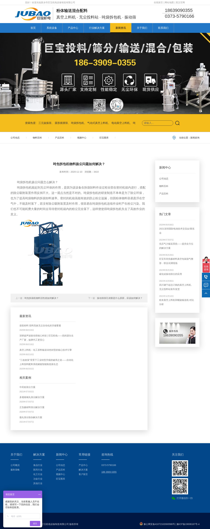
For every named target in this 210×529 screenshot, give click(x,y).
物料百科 (37, 137)
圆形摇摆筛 (61, 123)
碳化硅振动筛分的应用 (170, 274)
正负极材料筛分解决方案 (31, 407)
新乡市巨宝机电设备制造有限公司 (58, 2)
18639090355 (179, 10)
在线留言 (158, 2)
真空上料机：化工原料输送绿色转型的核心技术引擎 (45, 350)
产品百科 (59, 137)
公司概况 (15, 465)
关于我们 (142, 27)
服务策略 (15, 469)
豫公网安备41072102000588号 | (158, 524)
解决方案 (83, 469)
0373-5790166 (179, 16)
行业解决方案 (97, 27)
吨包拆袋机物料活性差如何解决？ (37, 298)
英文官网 (180, 2)
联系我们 (163, 27)
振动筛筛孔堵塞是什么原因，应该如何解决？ (115, 298)
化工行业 (37, 474)
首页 (33, 27)
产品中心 (73, 27)
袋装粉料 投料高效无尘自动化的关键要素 (40, 325)
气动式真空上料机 (97, 123)
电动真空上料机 (120, 123)
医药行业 (37, 469)
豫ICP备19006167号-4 (188, 524)
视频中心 (81, 137)
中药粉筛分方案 (27, 387)
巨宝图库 (104, 137)
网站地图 (169, 2)
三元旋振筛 (44, 123)
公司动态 (15, 137)
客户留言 (83, 474)
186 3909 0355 (109, 472)
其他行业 (37, 483)
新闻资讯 (121, 27)
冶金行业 (37, 478)
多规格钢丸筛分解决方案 (31, 397)
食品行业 (37, 465)
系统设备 (52, 27)
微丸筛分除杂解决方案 (30, 417)
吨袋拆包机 (77, 123)
